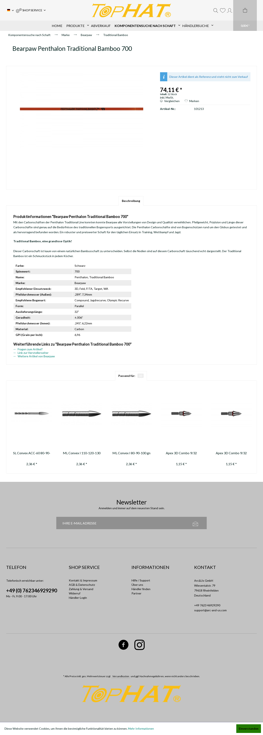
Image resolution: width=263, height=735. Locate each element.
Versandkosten (120, 676)
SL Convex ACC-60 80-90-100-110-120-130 (31, 453)
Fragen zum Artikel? (28, 349)
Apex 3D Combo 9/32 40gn (181, 453)
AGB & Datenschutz (82, 584)
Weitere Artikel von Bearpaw (34, 356)
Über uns (137, 584)
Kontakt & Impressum (83, 580)
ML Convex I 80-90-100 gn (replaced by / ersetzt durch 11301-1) (131, 453)
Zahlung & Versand (81, 589)
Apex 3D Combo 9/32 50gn (231, 453)
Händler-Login (78, 597)
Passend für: (131, 375)
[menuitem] (31, 10)
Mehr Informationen (141, 728)
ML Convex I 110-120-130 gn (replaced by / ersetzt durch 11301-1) (81, 453)
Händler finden (141, 589)
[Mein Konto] (229, 10)
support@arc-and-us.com (210, 610)
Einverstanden (248, 728)
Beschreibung (131, 201)
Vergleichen (170, 101)
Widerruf (74, 593)
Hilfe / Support (141, 580)
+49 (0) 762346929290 (31, 590)
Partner (136, 593)
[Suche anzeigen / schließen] (215, 10)
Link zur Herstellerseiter (30, 352)
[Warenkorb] (245, 15)
